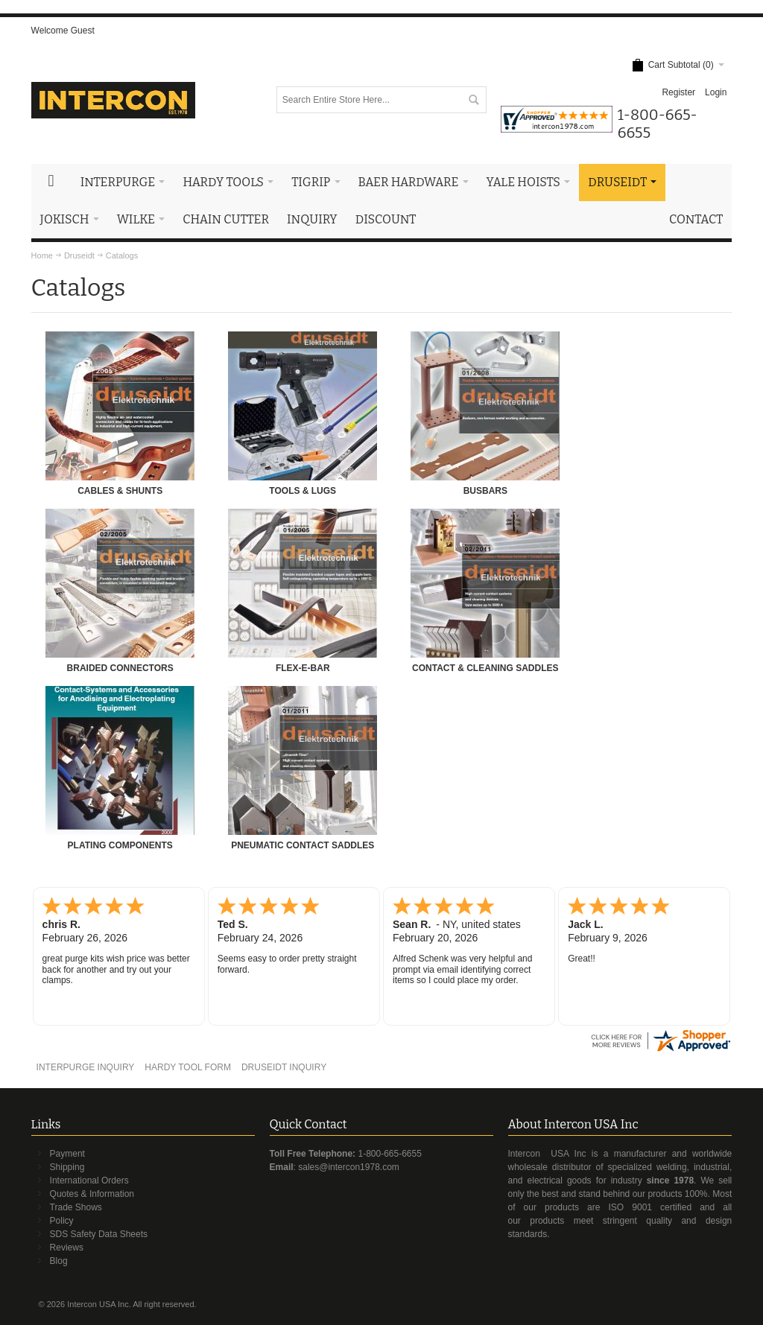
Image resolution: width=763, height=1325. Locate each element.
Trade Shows (76, 1207)
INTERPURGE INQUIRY (86, 1067)
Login (715, 92)
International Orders (89, 1180)
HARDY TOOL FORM (188, 1067)
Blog (59, 1261)
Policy (62, 1221)
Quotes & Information (92, 1194)
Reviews (66, 1247)
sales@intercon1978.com (348, 1167)
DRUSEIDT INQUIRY (283, 1067)
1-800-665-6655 (389, 1153)
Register (678, 92)
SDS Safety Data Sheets (99, 1234)
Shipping (67, 1167)
